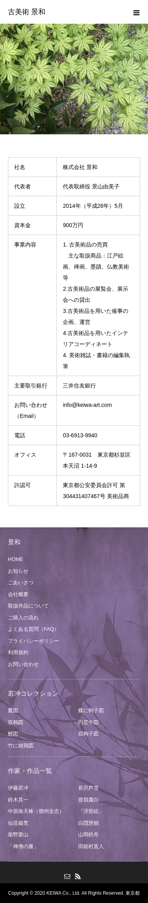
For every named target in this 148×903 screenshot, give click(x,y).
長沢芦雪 (88, 788)
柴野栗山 (18, 834)
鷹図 (13, 710)
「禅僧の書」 (23, 846)
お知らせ (18, 571)
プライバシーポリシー (33, 641)
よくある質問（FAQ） (33, 629)
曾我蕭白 (88, 800)
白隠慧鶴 (88, 823)
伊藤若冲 (18, 788)
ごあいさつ (21, 582)
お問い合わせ (23, 664)
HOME (15, 559)
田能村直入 (91, 846)
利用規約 (18, 652)
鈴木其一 (18, 800)
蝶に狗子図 (91, 710)
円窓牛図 (88, 722)
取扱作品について (28, 606)
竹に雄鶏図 (21, 746)
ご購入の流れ (23, 618)
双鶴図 (15, 722)
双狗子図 (88, 734)
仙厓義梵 (18, 823)
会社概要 (18, 594)
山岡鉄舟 (88, 834)
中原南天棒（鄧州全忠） (36, 811)
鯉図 (13, 734)
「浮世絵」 (91, 811)
